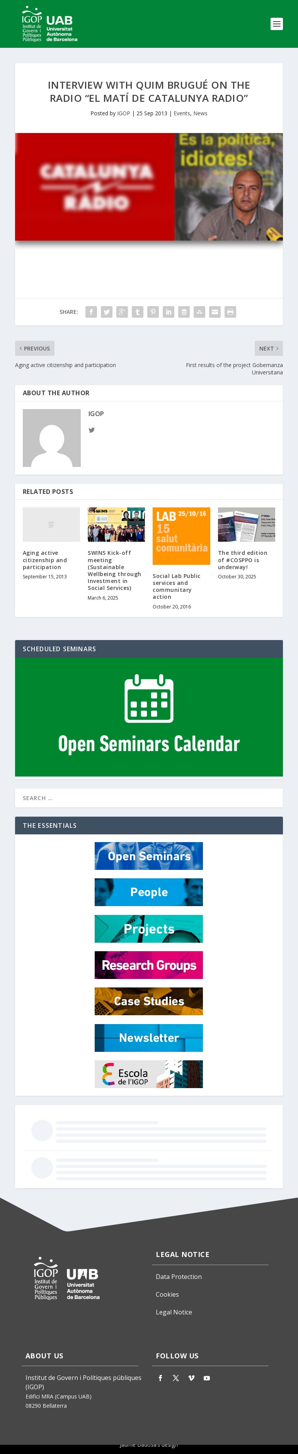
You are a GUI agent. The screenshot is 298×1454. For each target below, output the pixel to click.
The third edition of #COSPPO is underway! (243, 559)
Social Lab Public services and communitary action (177, 586)
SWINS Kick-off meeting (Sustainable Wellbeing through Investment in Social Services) (114, 570)
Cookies (167, 1294)
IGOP (123, 113)
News (200, 113)
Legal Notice (174, 1312)
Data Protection (179, 1276)
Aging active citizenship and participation (45, 559)
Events (182, 113)
